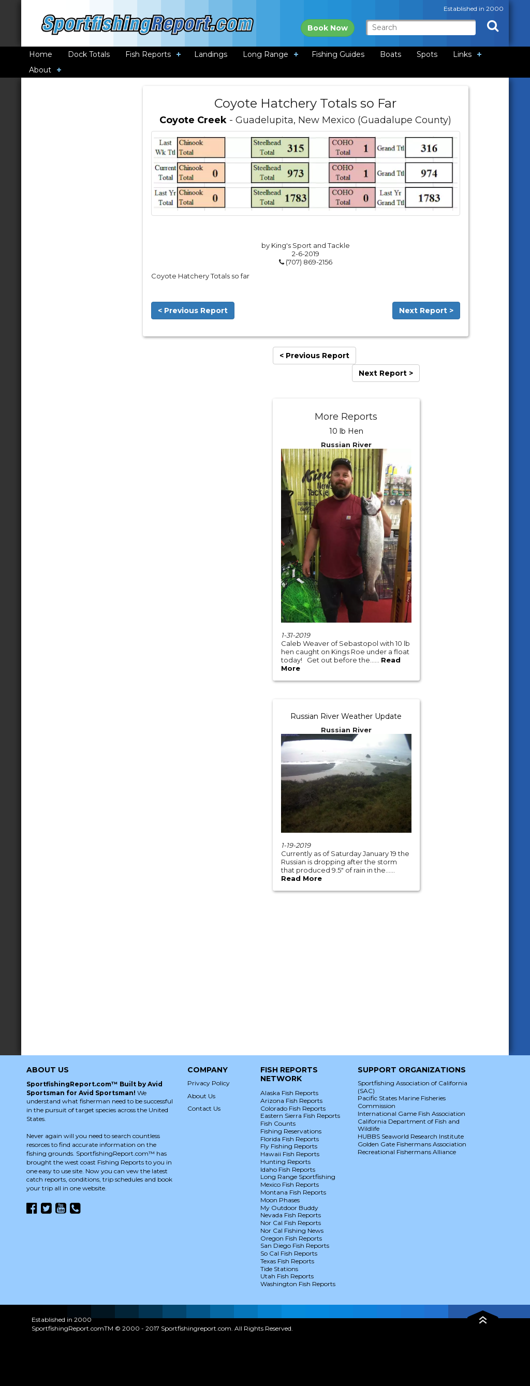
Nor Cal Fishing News (291, 1230)
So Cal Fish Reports (288, 1253)
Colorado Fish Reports (293, 1108)
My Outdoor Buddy (289, 1208)
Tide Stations (279, 1269)
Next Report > (426, 310)
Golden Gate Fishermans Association (412, 1144)
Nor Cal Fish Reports (290, 1223)
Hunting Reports (285, 1162)
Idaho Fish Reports (287, 1169)
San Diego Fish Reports (294, 1245)
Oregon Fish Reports (291, 1238)
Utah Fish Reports (287, 1276)
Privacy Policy (208, 1083)
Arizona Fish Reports (291, 1100)
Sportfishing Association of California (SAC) (412, 1087)
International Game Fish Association (411, 1113)
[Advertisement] (82, 241)
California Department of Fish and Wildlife (409, 1125)
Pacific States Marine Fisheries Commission (402, 1102)
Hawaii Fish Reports (289, 1154)
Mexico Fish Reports (289, 1184)
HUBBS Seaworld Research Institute (411, 1136)
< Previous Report (193, 310)
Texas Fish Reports (287, 1261)
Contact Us (203, 1108)
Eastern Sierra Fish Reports (300, 1115)
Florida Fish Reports (289, 1139)
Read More (301, 878)
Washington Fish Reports (297, 1284)
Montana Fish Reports (293, 1192)
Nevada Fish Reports (290, 1215)
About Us (201, 1096)
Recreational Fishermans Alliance (407, 1152)
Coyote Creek (193, 120)
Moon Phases (280, 1200)
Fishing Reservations (290, 1131)
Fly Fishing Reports (288, 1146)
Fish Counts (278, 1123)
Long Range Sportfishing (297, 1177)
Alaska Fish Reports (289, 1093)
